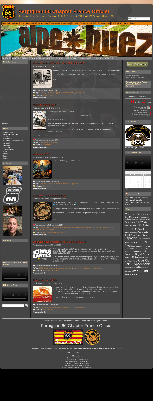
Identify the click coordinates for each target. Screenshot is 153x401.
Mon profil (6, 143)
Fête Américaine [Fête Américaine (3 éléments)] (144, 239)
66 (44, 93)
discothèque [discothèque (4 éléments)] (130, 235)
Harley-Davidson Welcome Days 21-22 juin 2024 (58, 63)
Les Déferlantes (96, 268)
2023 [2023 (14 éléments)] (131, 214)
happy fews (58, 93)
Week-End (108, 58)
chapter (46, 142)
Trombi (5, 136)
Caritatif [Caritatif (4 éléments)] (146, 225)
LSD (111, 227)
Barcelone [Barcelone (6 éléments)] (130, 222)
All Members (7, 139)
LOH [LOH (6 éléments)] (143, 254)
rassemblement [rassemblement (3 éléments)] (142, 257)
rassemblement (38, 230)
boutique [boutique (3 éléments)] (133, 225)
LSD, (58, 232)
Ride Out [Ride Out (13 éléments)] (143, 260)
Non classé (71, 58)
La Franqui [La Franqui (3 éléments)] (142, 249)
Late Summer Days (54, 58)
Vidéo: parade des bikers (134, 200)
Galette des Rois (68, 307)
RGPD (5, 152)
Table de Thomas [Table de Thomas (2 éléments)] (130, 268)
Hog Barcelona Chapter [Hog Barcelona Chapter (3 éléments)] (141, 246)
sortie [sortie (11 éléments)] (147, 264)
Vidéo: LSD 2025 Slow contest (136, 198)
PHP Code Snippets (67, 367)
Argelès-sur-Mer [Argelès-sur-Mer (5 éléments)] (133, 217)
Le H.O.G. (6, 147)
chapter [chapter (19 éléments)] (131, 229)
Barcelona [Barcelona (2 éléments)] (135, 219)
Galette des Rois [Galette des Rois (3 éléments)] (131, 242)
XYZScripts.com (87, 367)
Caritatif (16, 58)
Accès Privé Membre (137, 64)
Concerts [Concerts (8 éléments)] (142, 232)
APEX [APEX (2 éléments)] (149, 214)
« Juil (126, 189)
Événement (50, 93)
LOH (108, 227)
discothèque (59, 268)
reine (85, 307)
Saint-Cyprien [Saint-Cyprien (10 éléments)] (134, 264)
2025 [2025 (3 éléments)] (142, 214)
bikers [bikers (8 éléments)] (139, 222)
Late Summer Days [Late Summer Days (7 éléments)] (136, 253)
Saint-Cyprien (49, 230)
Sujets (5, 156)
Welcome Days (80, 93)
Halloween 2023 (41, 154)
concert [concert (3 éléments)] (134, 233)
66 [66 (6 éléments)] (126, 214)
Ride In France (84, 58)
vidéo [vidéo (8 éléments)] (138, 267)
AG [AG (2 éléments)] (146, 214)
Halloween (66, 184)
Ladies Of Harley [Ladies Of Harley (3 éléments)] (131, 249)
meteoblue (5, 123)
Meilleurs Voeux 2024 (44, 104)
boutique (54, 227)
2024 (41, 93)
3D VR (5, 154)
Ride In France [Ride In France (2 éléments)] (132, 261)
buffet (45, 184)
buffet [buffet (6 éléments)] (140, 225)
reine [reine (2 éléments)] (126, 261)
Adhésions (6, 145)
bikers (48, 227)
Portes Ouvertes (68, 93)
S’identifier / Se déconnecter (13, 141)
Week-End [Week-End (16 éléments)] (139, 271)
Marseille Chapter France (138, 147)
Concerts (71, 227)
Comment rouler (9, 149)
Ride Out (98, 58)
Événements (27, 58)
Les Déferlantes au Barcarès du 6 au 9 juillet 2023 (59, 241)
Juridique (40, 58)
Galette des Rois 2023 (44, 280)
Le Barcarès (86, 268)
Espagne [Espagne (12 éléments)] (131, 238)
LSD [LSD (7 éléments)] (133, 257)
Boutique (6, 58)
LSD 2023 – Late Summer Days (49, 195)
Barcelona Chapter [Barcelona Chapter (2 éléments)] (144, 219)
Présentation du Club (10, 134)
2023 (41, 184)
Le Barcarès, (47, 270)
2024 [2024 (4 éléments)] (138, 214)
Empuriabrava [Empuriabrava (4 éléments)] (142, 235)
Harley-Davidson (48, 95)
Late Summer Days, (49, 232)
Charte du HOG (8, 132)
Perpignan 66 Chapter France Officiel (63, 11)
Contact (5, 158)
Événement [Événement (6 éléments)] (131, 274)
